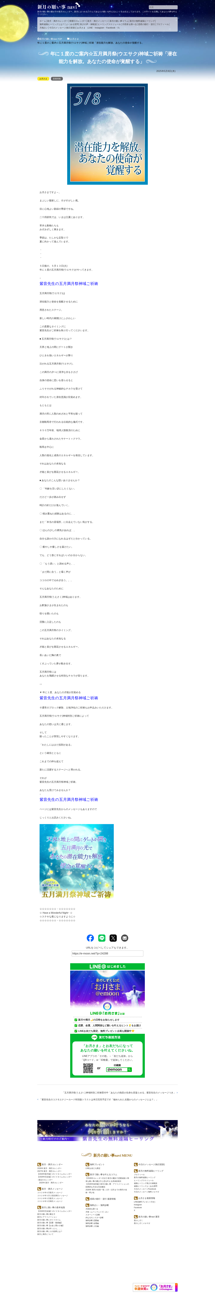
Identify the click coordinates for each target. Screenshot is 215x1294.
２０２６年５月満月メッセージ (49, 1201)
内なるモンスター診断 (94, 1218)
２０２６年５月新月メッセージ (49, 1198)
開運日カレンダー (77, 21)
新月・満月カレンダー (57, 21)
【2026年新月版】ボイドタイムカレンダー (54, 1174)
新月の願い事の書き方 (46, 1214)
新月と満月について (45, 1234)
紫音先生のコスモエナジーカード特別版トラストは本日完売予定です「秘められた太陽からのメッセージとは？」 (102, 1099)
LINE (90, 28)
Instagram (99, 28)
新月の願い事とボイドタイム (49, 1220)
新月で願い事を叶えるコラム (103, 1174)
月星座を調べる (129, 24)
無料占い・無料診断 (99, 1205)
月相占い (44, 28)
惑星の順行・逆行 (146, 24)
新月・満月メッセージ (97, 21)
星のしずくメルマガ (142, 1223)
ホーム (43, 21)
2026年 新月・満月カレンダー (49, 1168)
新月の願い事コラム (119, 21)
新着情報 (58, 78)
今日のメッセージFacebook (145, 1189)
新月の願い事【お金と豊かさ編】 (50, 1225)
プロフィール (162, 24)
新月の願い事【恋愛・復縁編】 (49, 1223)
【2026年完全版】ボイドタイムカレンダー (54, 1177)
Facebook (110, 28)
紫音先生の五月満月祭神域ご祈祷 (72, 283)
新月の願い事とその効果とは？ (49, 1231)
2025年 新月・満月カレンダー (51, 1183)
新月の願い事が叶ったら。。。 (49, 1228)
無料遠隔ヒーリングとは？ (52, 24)
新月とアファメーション (47, 1217)
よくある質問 (72, 24)
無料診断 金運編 (92, 1223)
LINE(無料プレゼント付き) (144, 1202)
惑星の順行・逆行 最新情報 (103, 1199)
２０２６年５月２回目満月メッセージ (52, 1195)
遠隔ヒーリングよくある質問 (145, 1186)
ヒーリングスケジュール (109, 24)
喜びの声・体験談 (88, 24)
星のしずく (138, 1220)
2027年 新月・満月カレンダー (49, 1171)
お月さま (81, 28)
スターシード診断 (93, 1215)
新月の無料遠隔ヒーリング (142, 21)
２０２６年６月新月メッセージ (49, 1193)
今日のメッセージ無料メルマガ (146, 1192)
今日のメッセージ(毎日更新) (62, 28)
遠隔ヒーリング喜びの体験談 (145, 1183)
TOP (52, 39)
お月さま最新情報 (146, 1198)
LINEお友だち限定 (93, 1168)
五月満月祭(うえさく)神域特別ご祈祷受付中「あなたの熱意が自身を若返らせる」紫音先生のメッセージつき (115, 1092)
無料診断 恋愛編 (92, 1220)
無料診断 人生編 (92, 1226)
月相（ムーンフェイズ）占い (97, 1212)
